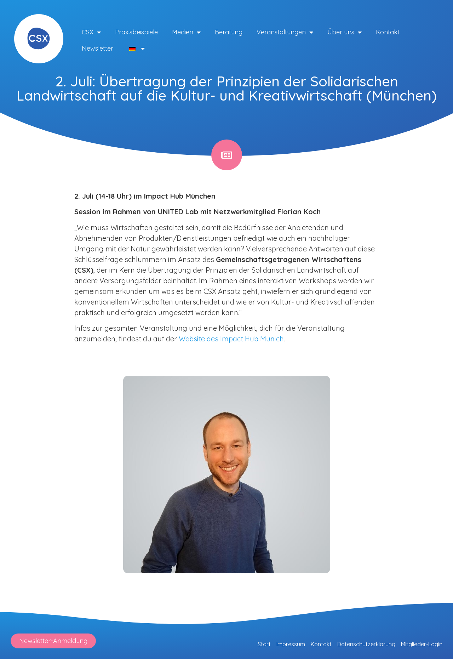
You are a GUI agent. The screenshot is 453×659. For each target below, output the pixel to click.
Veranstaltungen (285, 32)
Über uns (344, 32)
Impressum (290, 644)
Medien (186, 32)
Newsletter (97, 48)
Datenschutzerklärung (366, 644)
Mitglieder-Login (421, 644)
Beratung (228, 32)
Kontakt (388, 32)
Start (264, 644)
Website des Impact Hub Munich (231, 338)
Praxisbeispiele (136, 32)
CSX (91, 32)
